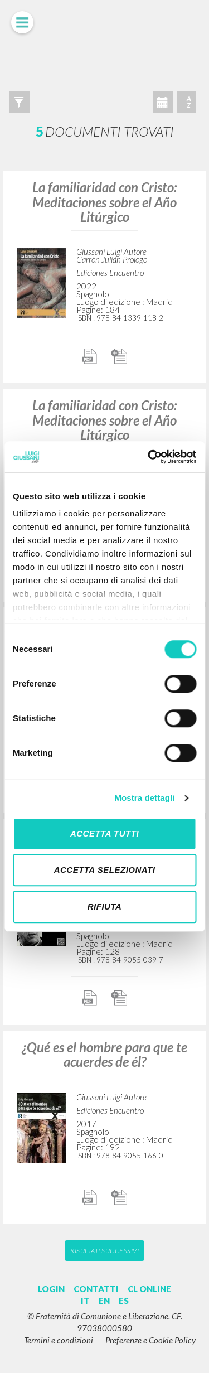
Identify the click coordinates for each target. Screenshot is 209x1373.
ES (124, 1300)
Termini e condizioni (58, 1340)
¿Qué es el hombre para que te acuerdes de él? (104, 1054)
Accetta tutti (104, 833)
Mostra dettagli (144, 797)
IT (85, 1300)
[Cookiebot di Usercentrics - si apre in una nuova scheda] (148, 456)
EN (104, 1300)
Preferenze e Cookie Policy (150, 1340)
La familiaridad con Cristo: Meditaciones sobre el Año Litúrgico (104, 202)
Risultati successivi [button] (104, 1250)
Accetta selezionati (104, 869)
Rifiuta (105, 906)
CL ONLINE (149, 1289)
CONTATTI (96, 1289)
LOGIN (51, 1289)
